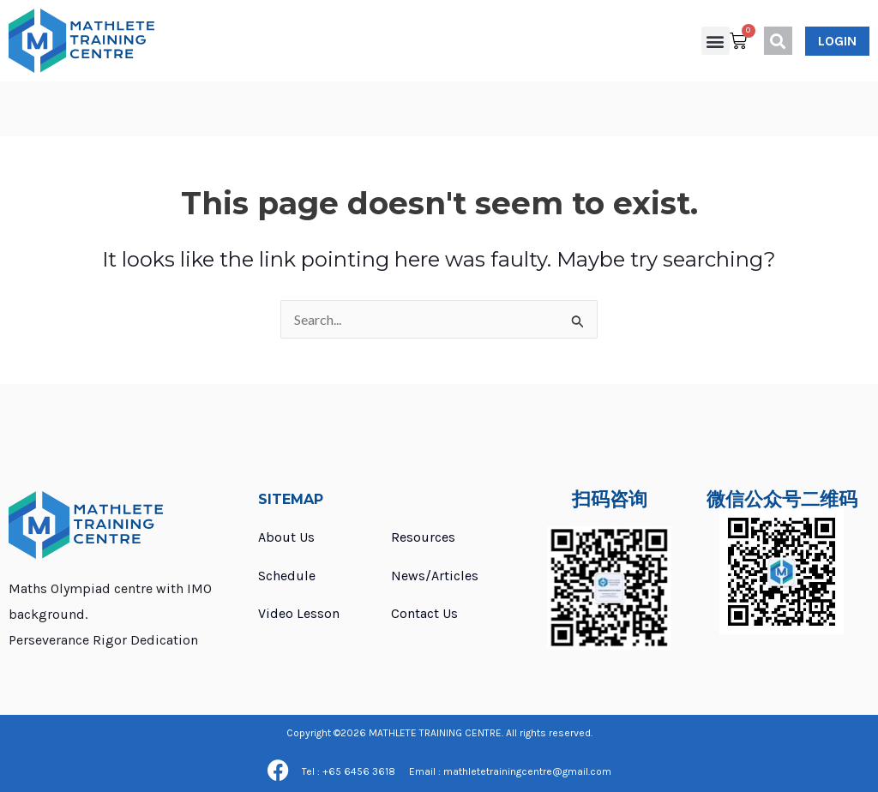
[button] (715, 41)
